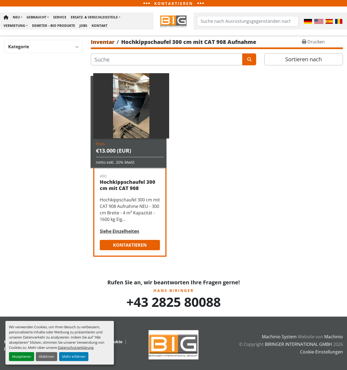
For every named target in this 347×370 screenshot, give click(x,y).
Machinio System (279, 337)
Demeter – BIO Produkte (53, 26)
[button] (17, 17)
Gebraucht (36, 17)
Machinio (333, 337)
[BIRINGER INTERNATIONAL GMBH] (173, 345)
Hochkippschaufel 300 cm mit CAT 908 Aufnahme (127, 188)
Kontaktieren (130, 246)
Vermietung (14, 26)
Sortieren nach (303, 60)
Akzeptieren (21, 356)
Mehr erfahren (73, 356)
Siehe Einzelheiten (119, 232)
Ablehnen (46, 356)
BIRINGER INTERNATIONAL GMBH (298, 345)
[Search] (248, 21)
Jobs (83, 26)
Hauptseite (5, 17)
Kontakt (99, 26)
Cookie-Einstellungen (321, 353)
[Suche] (166, 60)
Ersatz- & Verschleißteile (94, 17)
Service (59, 17)
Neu (16, 17)
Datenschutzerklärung (76, 347)
